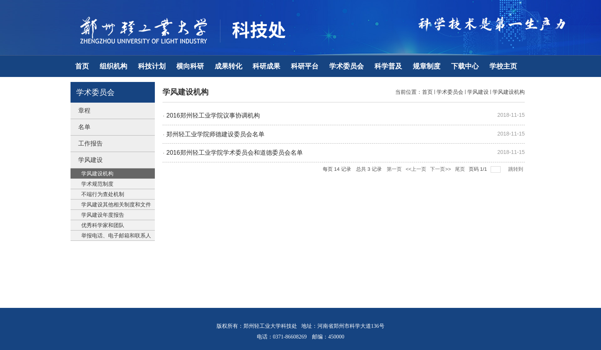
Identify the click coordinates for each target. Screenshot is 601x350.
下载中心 (465, 66)
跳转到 (516, 169)
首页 (82, 66)
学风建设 (478, 92)
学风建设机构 (509, 92)
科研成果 (266, 66)
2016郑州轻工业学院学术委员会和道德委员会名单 (234, 152)
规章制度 (426, 66)
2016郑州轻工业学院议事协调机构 (213, 115)
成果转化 (228, 66)
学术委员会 (346, 66)
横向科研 (190, 66)
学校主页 (503, 66)
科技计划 (152, 66)
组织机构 (113, 66)
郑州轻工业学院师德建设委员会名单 (215, 134)
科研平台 (305, 66)
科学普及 (388, 66)
